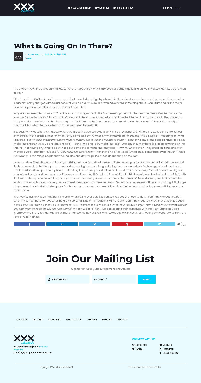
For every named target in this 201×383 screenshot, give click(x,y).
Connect (92, 319)
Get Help (38, 319)
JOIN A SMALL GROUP (79, 8)
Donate (167, 8)
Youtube (166, 345)
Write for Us (74, 319)
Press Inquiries (169, 353)
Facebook (139, 345)
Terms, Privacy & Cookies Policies (145, 367)
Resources (54, 319)
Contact (122, 319)
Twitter (137, 349)
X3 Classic (33, 54)
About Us (22, 319)
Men (29, 58)
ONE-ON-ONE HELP (123, 8)
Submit (147, 279)
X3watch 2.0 (102, 8)
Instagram (167, 349)
